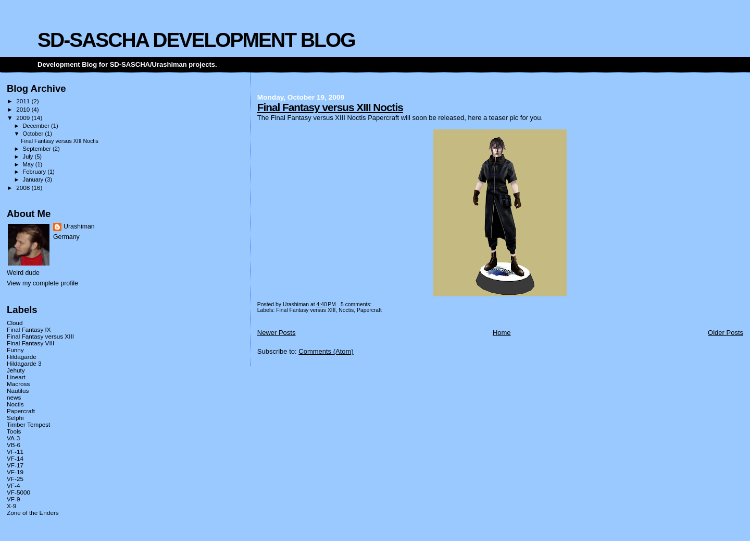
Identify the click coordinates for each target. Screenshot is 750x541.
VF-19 (15, 471)
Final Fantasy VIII (30, 343)
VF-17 (15, 465)
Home (502, 332)
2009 (23, 117)
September (38, 149)
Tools (14, 431)
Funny (15, 349)
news (14, 397)
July (29, 156)
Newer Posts (276, 332)
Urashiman (79, 226)
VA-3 (13, 438)
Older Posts (725, 332)
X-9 (11, 505)
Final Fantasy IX (29, 329)
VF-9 (13, 499)
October (34, 133)
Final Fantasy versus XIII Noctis (330, 107)
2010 (23, 109)
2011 (23, 101)
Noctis (346, 310)
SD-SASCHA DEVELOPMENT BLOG (196, 40)
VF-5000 (18, 492)
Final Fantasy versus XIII (305, 310)
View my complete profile (42, 283)
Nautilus (18, 390)
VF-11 (15, 451)
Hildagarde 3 (24, 363)
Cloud (15, 322)
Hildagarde (21, 356)
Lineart (16, 377)
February (35, 172)
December (37, 126)
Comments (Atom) (325, 351)
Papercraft (369, 310)
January (34, 179)
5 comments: (357, 304)
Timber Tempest (28, 424)
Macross (18, 383)
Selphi (15, 417)
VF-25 (15, 478)
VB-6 (13, 444)
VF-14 (15, 458)
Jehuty (16, 370)
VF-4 (13, 485)
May (29, 164)
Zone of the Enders (33, 512)
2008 (23, 187)
